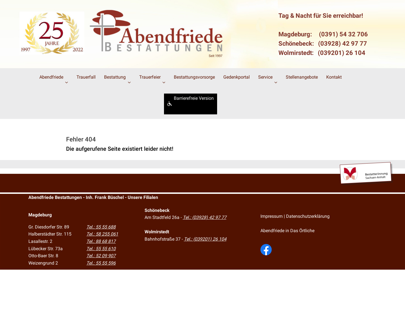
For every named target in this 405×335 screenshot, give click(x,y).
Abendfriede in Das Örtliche (287, 230)
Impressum (271, 216)
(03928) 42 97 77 (342, 43)
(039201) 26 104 (341, 52)
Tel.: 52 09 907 (101, 255)
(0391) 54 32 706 (343, 34)
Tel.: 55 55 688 (101, 227)
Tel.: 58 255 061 (102, 234)
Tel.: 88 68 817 (101, 241)
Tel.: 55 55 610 (101, 248)
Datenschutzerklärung (308, 216)
